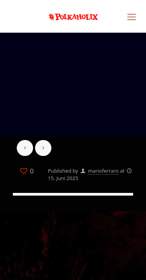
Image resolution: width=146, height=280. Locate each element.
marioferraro (103, 170)
